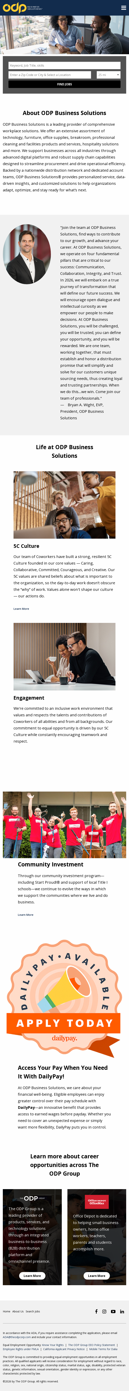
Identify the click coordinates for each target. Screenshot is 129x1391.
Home (6, 1311)
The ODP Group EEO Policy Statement (91, 1345)
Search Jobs (33, 1311)
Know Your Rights (53, 1345)
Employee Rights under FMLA (21, 1349)
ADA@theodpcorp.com (17, 1337)
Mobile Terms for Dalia (103, 1349)
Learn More (21, 609)
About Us (18, 1311)
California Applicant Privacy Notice (64, 1349)
